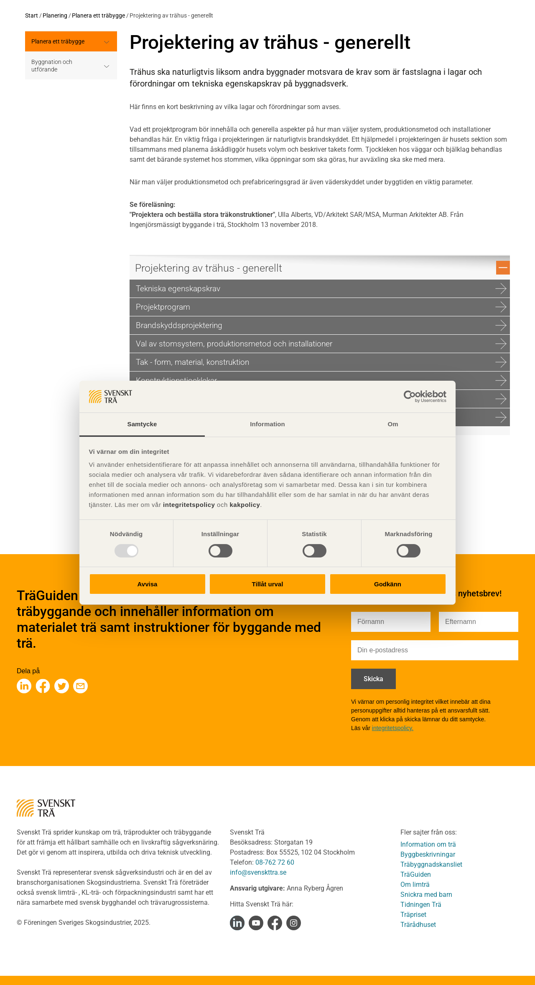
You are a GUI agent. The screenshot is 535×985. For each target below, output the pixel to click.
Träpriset (413, 915)
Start (31, 15)
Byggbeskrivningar (427, 854)
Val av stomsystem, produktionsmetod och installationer (321, 343)
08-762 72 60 (274, 862)
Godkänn (387, 584)
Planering (55, 15)
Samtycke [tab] (142, 424)
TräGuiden (415, 874)
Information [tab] (267, 424)
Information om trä (428, 844)
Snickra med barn (426, 894)
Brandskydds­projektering (321, 325)
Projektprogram (321, 307)
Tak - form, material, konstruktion (321, 362)
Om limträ (415, 884)
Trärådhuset (418, 925)
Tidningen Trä (420, 905)
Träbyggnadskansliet (431, 864)
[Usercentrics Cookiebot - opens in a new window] (409, 396)
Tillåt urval (267, 584)
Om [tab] (392, 424)
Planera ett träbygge (98, 15)
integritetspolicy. (392, 728)
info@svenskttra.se (258, 872)
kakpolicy (244, 504)
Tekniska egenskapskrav (321, 288)
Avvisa (148, 584)
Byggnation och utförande (51, 66)
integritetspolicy (188, 504)
